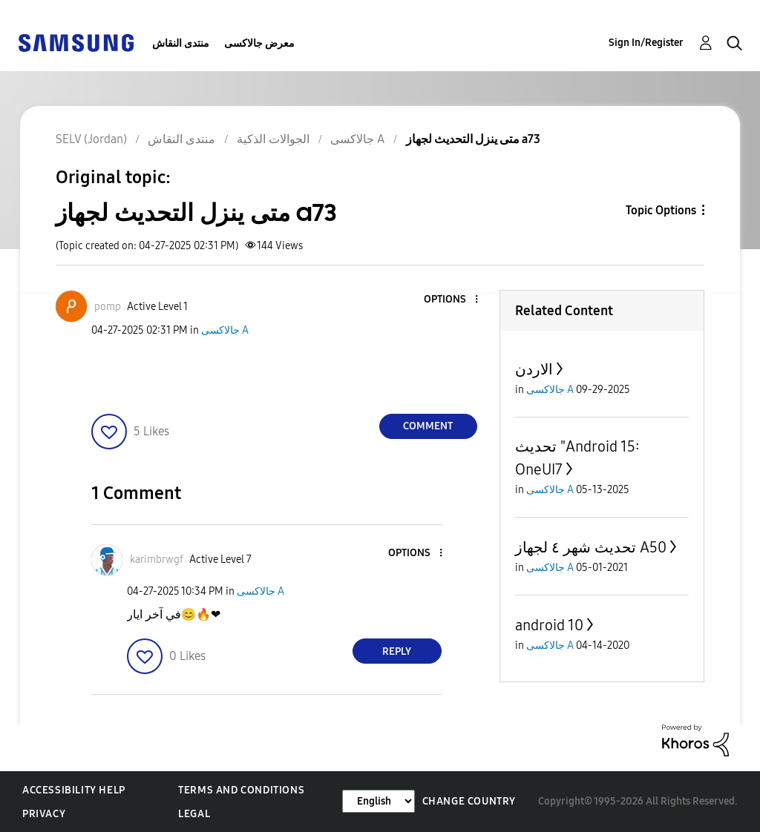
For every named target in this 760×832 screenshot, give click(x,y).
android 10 (549, 625)
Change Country (469, 801)
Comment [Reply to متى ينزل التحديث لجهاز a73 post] (428, 426)
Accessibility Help (73, 790)
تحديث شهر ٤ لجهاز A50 (590, 547)
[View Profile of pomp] (107, 306)
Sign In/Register (646, 42)
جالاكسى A (225, 330)
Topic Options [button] (661, 210)
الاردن (534, 369)
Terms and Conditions (241, 790)
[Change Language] (378, 801)
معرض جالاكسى (259, 43)
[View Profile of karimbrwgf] (156, 559)
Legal (194, 814)
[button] (451, 300)
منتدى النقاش (180, 43)
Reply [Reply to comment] (396, 651)
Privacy (43, 814)
